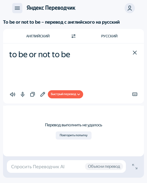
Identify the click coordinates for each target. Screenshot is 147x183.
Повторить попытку (73, 135)
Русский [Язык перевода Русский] (109, 36)
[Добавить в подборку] (43, 94)
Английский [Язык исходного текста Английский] (38, 36)
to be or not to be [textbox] (39, 54)
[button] (135, 53)
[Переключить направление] (73, 36)
